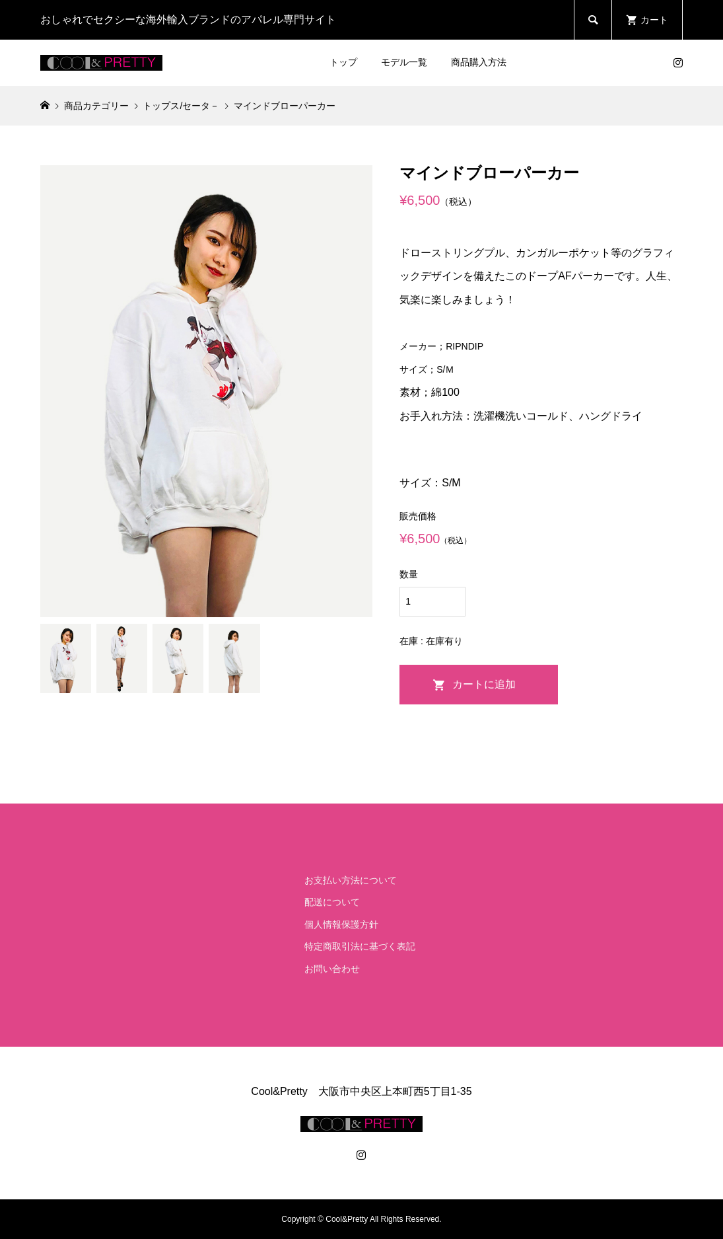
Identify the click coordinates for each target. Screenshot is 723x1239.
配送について (332, 902)
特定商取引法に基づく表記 (359, 946)
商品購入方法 (478, 62)
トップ (343, 62)
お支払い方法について (350, 880)
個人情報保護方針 (341, 924)
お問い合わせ (332, 968)
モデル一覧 (404, 62)
